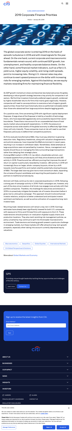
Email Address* (11, 321)
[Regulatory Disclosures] (15, 404)
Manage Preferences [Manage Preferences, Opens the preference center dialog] (9, 427)
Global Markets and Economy (36, 11)
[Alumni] (49, 396)
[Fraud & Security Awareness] (15, 400)
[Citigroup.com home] (36, 349)
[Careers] (15, 396)
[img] (62, 3)
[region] (36, 418)
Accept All (63, 427)
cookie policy (44, 413)
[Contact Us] (49, 400)
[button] (36, 357)
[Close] (69, 408)
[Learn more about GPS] (11, 286)
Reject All (49, 427)
